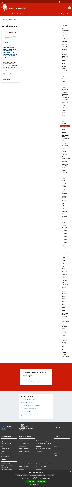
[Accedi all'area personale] (64, 2)
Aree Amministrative (6, 443)
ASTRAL (64, 61)
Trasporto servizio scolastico (64, 342)
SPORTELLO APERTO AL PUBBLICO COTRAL (65, 315)
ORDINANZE (65, 239)
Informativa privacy (41, 466)
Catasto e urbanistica (24, 451)
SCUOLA (64, 263)
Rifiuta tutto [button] (41, 481)
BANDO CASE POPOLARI (64, 76)
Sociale (64, 307)
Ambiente (64, 41)
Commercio (65, 126)
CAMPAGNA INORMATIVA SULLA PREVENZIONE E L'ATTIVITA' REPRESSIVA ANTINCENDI (65, 98)
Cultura (64, 132)
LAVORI (64, 208)
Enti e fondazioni (5, 448)
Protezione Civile (64, 256)
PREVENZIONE (65, 253)
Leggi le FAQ (22, 469)
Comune (64, 129)
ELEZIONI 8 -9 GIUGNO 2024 (65, 165)
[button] (36, 484)
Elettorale (64, 161)
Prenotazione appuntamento (25, 464)
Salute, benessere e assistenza (43, 448)
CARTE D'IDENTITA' (65, 106)
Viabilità (64, 361)
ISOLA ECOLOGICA (65, 204)
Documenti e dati (5, 456)
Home (4, 19)
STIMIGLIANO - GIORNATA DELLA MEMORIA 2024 (65, 324)
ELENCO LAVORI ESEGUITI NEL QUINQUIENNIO (66, 154)
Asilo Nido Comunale (64, 45)
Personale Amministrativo (7, 454)
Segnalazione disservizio (24, 466)
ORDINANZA (65, 230)
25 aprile (64, 38)
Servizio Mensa (64, 288)
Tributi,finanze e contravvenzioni (44, 443)
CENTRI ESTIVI (64, 111)
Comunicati (57, 443)
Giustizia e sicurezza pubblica (43, 441)
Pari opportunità (65, 246)
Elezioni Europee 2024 (64, 178)
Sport (63, 310)
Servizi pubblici (64, 297)
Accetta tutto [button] (30, 481)
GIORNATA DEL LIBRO (64, 197)
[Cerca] (69, 8)
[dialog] (36, 478)
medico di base (64, 212)
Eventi (55, 455)
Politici (2, 451)
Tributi (63, 347)
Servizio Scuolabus (64, 292)
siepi (63, 301)
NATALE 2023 (64, 221)
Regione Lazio (4, 2)
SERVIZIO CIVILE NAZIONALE (65, 282)
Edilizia (64, 148)
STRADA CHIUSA (64, 332)
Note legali (38, 469)
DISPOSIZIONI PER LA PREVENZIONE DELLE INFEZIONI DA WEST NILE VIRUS (65, 140)
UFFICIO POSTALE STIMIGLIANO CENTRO (65, 355)
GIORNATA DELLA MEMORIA (64, 185)
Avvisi (6, 42)
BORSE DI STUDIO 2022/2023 (65, 87)
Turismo (64, 350)
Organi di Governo (5, 441)
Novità (9, 19)
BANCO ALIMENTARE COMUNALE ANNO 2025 (65, 69)
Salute (63, 260)
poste (63, 250)
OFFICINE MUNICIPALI (65, 226)
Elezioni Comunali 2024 (64, 172)
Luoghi (55, 453)
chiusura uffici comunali (64, 121)
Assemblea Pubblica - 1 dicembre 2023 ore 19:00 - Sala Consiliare (65, 53)
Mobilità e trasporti (23, 454)
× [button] (70, 471)
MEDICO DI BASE (64, 217)
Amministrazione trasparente (43, 464)
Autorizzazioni (39, 451)
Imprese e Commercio (24, 448)
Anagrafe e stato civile (24, 441)
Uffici (2, 446)
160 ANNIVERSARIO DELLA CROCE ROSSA (66, 32)
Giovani (64, 201)
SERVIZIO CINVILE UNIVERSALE (65, 276)
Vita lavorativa (22, 446)
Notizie (55, 441)
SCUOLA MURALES (64, 267)
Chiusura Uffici (64, 116)
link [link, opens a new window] (49, 478)
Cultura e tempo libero (24, 443)
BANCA (64, 64)
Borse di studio (64, 82)
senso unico (65, 271)
